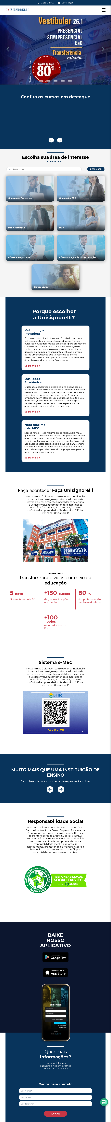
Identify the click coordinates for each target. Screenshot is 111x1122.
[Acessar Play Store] (55, 957)
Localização (65, 2)
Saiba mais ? (32, 365)
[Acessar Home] (17, 13)
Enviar (55, 1113)
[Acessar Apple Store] (55, 973)
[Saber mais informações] (55, 50)
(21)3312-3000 (46, 2)
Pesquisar (96, 169)
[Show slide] (41, 80)
